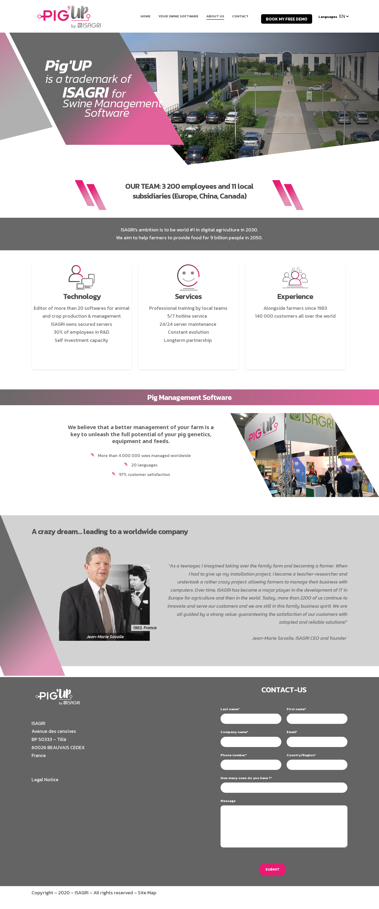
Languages (327, 16)
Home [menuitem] (146, 16)
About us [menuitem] (215, 16)
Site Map (147, 893)
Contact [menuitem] (240, 16)
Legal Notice (45, 779)
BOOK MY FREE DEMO (286, 19)
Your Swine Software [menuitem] (178, 16)
